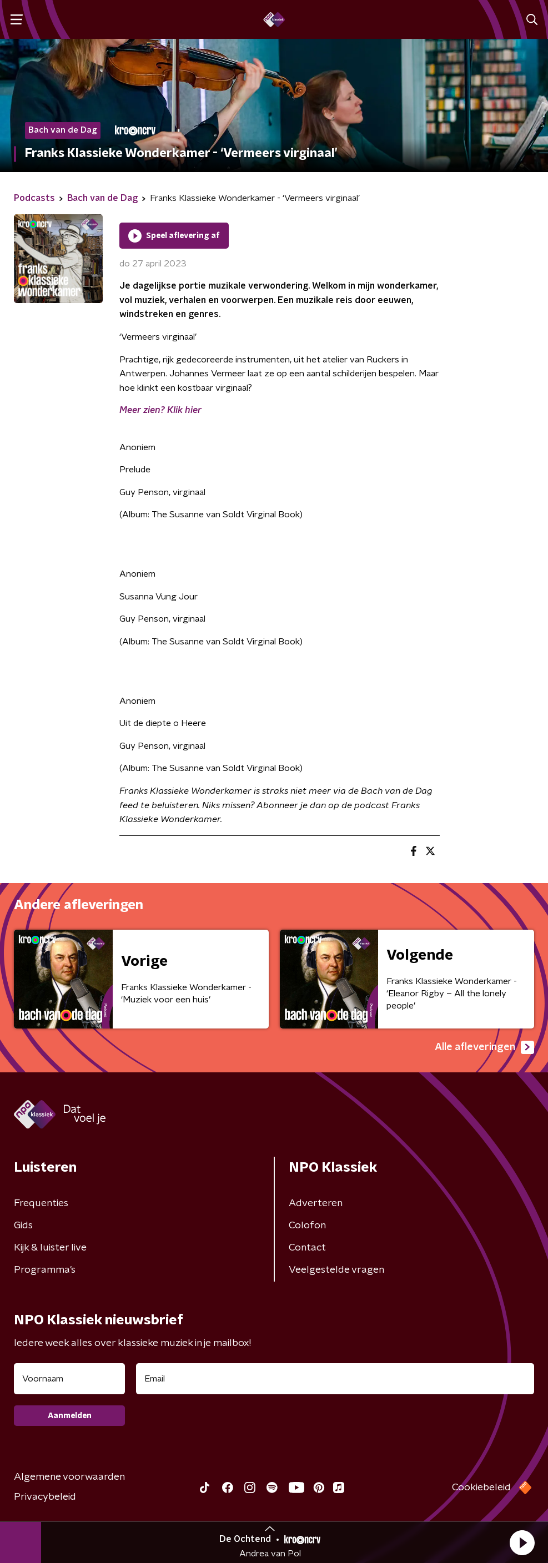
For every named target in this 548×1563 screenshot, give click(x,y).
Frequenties (41, 1203)
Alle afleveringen (484, 1047)
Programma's (45, 1270)
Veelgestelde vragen (336, 1270)
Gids (23, 1226)
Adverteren (316, 1203)
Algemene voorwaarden (69, 1477)
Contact (307, 1248)
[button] (522, 1542)
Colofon (307, 1226)
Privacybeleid (45, 1497)
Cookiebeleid (481, 1488)
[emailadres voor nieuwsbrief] (335, 1378)
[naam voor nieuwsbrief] (69, 1378)
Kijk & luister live (50, 1248)
